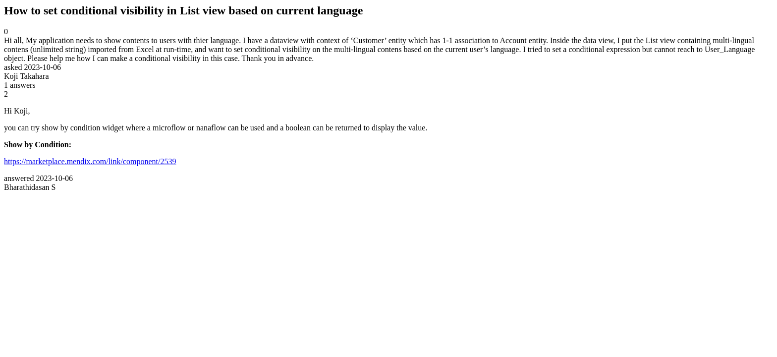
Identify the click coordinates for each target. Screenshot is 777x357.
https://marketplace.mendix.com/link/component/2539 (90, 161)
